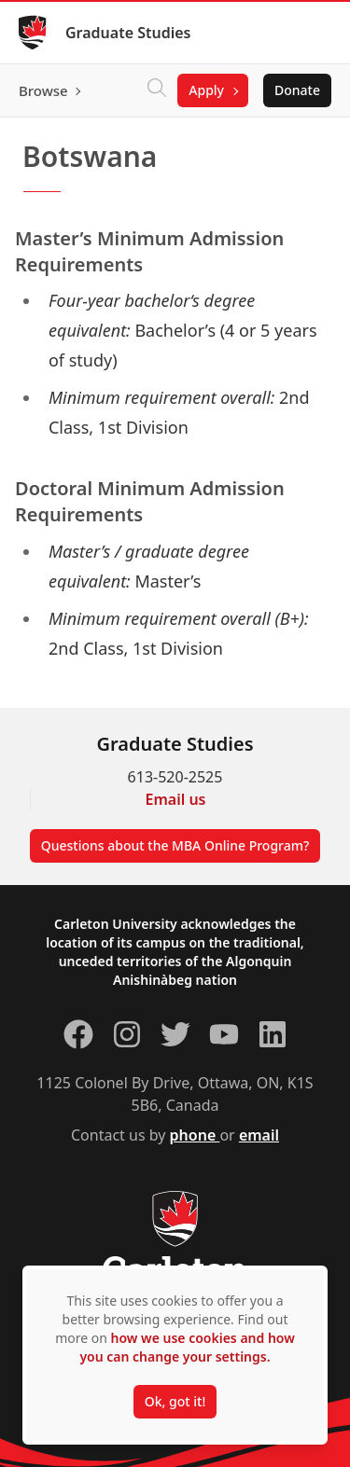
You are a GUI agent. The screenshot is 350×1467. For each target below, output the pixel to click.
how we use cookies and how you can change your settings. (186, 1347)
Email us (176, 799)
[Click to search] (156, 90)
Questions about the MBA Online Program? (175, 845)
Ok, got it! (175, 1401)
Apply (206, 90)
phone (195, 1135)
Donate (297, 90)
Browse (43, 90)
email (259, 1135)
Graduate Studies (128, 32)
